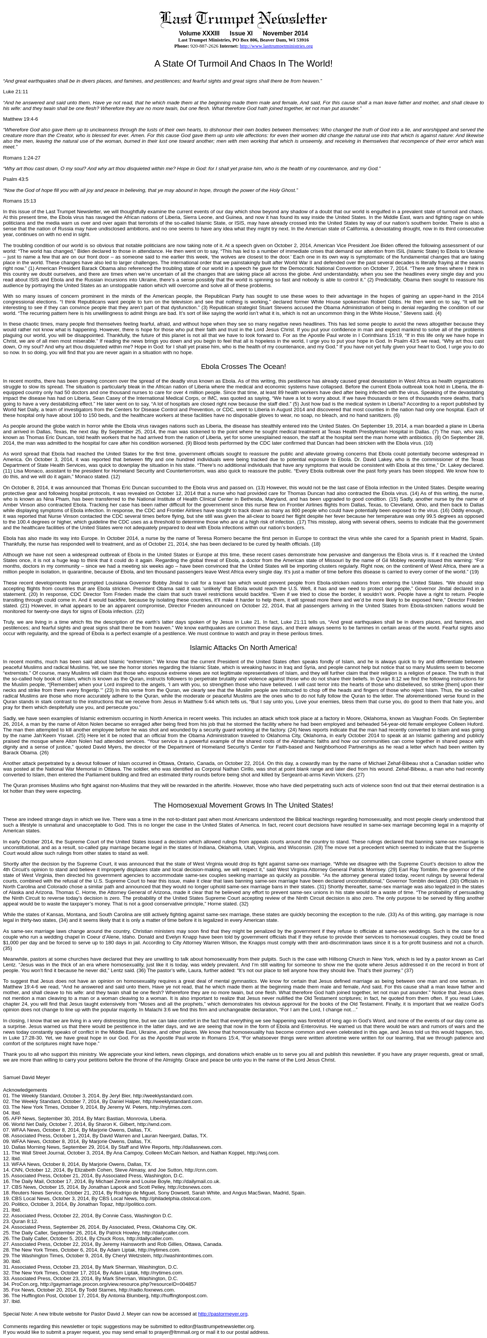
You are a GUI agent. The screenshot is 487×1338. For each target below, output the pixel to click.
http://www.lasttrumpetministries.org (276, 46)
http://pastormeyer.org (223, 1314)
